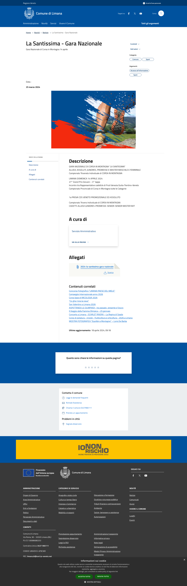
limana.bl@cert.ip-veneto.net (39, 556)
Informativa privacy (102, 538)
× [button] (184, 560)
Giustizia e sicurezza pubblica (106, 499)
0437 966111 (43, 545)
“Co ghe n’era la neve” (79, 301)
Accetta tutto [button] (84, 577)
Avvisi (131, 503)
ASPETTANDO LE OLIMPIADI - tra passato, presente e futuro (96, 307)
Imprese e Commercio (67, 503)
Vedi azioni (135, 49)
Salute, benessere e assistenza (106, 512)
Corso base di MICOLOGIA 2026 (83, 297)
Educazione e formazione (104, 495)
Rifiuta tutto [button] (103, 576)
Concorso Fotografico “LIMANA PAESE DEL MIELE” (92, 291)
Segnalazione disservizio (68, 538)
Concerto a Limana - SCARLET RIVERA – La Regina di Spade (96, 314)
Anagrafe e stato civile (68, 495)
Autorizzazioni (100, 516)
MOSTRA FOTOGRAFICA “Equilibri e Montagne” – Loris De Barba (98, 321)
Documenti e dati (30, 521)
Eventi (132, 520)
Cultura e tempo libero (68, 499)
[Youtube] (139, 13)
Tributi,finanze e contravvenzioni (107, 503)
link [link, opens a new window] (116, 571)
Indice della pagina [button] (36, 157)
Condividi (135, 44)
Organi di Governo (30, 495)
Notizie (45, 32)
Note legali (98, 542)
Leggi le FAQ (64, 542)
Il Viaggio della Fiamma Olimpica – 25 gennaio (89, 311)
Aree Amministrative (31, 499)
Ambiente (98, 508)
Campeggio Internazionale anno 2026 (86, 294)
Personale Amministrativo (33, 516)
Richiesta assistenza (67, 546)
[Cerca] (161, 13)
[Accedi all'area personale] (152, 3)
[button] (93, 582)
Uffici (25, 503)
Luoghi (132, 515)
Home (28, 32)
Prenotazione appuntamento (70, 534)
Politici (26, 512)
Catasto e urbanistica (67, 508)
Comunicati (134, 499)
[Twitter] (133, 13)
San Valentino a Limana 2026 (82, 304)
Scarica (108, 272)
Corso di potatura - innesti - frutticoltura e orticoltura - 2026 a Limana (100, 317)
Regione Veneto (29, 3)
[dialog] (93, 571)
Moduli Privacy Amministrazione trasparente (107, 553)
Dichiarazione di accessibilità (105, 546)
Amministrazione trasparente (106, 534)
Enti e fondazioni (30, 508)
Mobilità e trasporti (66, 512)
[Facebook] (127, 13)
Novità (37, 32)
